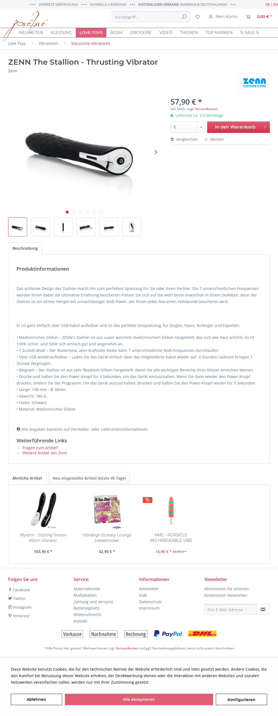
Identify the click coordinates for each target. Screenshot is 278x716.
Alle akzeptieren (139, 699)
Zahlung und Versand (93, 601)
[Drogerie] (141, 32)
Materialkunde (87, 588)
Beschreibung (25, 248)
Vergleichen (184, 139)
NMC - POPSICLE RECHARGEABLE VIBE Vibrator (171, 538)
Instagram (19, 607)
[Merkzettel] (197, 16)
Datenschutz (150, 601)
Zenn (12, 70)
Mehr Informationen (168, 682)
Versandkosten (127, 648)
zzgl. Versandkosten (202, 109)
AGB (143, 595)
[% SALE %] (249, 32)
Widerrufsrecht (87, 614)
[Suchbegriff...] (151, 16)
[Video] (166, 32)
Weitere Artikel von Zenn (42, 452)
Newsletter (149, 588)
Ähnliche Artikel (27, 478)
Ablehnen (36, 699)
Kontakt (80, 621)
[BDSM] (116, 32)
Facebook (19, 589)
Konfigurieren (241, 699)
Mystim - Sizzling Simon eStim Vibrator (43, 538)
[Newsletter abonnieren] (263, 609)
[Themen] (189, 32)
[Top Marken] (219, 32)
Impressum (149, 608)
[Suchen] (184, 16)
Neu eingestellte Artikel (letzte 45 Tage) (89, 478)
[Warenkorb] (259, 16)
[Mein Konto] (223, 16)
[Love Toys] (91, 32)
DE (268, 4)
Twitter (17, 598)
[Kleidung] (61, 32)
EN (275, 4)
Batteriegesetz (87, 608)
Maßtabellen (85, 595)
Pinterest (18, 615)
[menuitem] (151, 16)
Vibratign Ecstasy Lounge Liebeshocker (107, 538)
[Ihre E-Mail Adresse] (230, 609)
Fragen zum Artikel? (37, 447)
